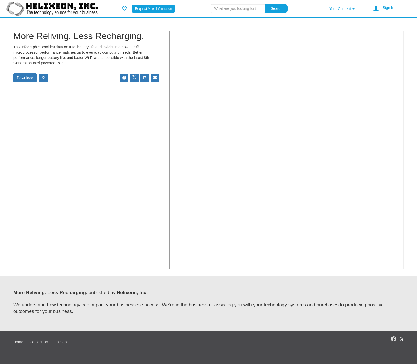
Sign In (388, 8)
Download (25, 78)
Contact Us (39, 342)
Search (276, 8)
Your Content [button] (342, 9)
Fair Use (61, 342)
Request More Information (153, 9)
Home (18, 342)
